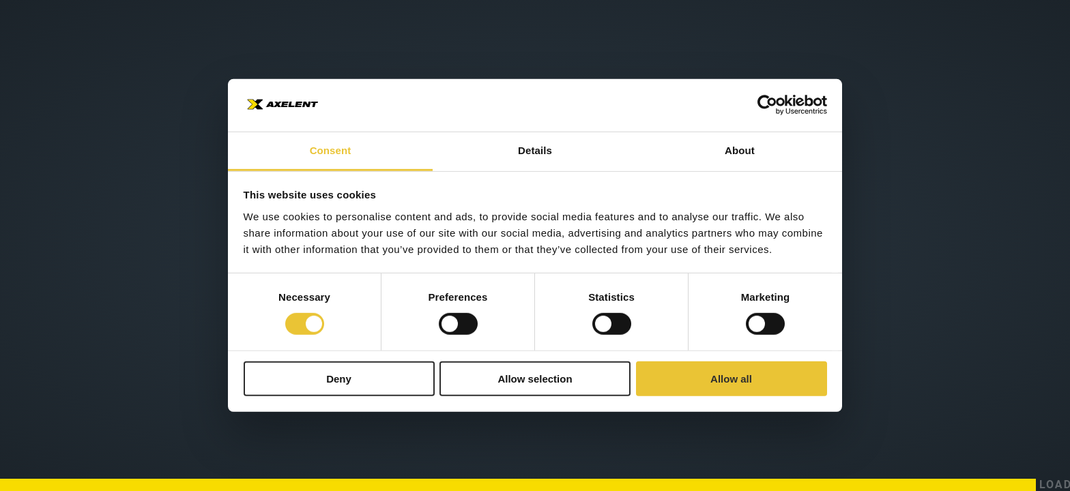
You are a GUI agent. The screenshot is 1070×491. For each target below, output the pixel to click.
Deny (338, 378)
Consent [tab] (330, 150)
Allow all (731, 378)
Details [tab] (535, 150)
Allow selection (534, 378)
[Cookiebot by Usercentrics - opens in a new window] (767, 105)
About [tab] (740, 150)
